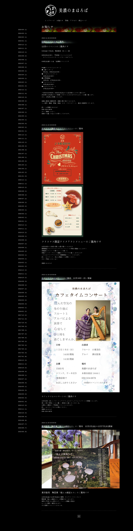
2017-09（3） (23, 326)
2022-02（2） (23, 127)
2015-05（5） (23, 431)
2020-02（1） (23, 217)
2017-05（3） (23, 341)
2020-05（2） (23, 206)
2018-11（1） (23, 273)
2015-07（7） (23, 424)
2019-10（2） (23, 232)
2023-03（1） (23, 78)
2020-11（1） (23, 183)
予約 (66, 20)
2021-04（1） (23, 165)
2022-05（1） (23, 116)
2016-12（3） (23, 360)
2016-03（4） (23, 394)
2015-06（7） (23, 428)
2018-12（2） (23, 270)
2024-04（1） (23, 29)
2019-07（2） (23, 243)
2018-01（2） (23, 311)
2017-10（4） (23, 322)
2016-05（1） (23, 386)
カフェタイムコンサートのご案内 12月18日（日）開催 (67, 278)
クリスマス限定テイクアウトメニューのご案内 (62, 128)
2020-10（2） (23, 187)
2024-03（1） (23, 33)
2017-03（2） (23, 349)
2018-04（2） (23, 300)
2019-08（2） (23, 240)
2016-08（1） (23, 375)
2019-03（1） (23, 258)
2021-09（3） (23, 146)
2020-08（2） (23, 195)
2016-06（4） (23, 382)
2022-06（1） (23, 112)
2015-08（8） (23, 420)
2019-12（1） (23, 225)
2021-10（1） (23, 142)
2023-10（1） (23, 52)
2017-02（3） (23, 352)
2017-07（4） (23, 334)
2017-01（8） (23, 356)
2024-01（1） (23, 41)
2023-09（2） (23, 56)
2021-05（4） (23, 161)
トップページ (50, 20)
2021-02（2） (23, 172)
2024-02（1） (23, 37)
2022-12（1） (23, 89)
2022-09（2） (23, 101)
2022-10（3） (23, 97)
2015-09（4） (23, 416)
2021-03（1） (23, 168)
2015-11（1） (23, 409)
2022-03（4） (23, 123)
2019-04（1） (23, 255)
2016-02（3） (23, 397)
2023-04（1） (23, 74)
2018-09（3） (23, 281)
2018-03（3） (23, 304)
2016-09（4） (23, 371)
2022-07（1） (23, 108)
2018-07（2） (23, 289)
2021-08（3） (23, 149)
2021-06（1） (23, 157)
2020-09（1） (23, 191)
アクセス (73, 20)
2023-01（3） (23, 86)
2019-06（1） (23, 247)
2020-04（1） (23, 210)
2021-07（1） (23, 153)
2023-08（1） (23, 59)
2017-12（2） (23, 315)
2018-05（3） (23, 296)
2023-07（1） (23, 63)
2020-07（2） (23, 198)
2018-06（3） (23, 292)
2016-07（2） (23, 379)
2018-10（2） (23, 277)
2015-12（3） (23, 405)
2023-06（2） (23, 67)
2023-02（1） (23, 82)
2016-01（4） (23, 401)
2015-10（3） (23, 412)
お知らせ (60, 20)
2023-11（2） (23, 48)
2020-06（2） (23, 202)
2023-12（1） (23, 44)
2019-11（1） (23, 228)
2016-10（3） (23, 367)
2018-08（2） (23, 285)
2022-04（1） (23, 119)
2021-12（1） (23, 134)
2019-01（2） (23, 266)
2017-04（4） (23, 345)
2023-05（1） (23, 71)
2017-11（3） (23, 319)
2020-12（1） (23, 180)
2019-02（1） (23, 262)
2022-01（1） (23, 131)
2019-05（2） (23, 251)
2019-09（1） (23, 236)
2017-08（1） (23, 330)
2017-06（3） (23, 337)
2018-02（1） (23, 307)
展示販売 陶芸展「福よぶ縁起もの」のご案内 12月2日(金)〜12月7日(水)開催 (77, 426)
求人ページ (83, 20)
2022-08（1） (23, 104)
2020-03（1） (23, 213)
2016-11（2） (23, 364)
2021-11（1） (23, 138)
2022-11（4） (23, 93)
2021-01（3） (23, 176)
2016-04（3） (23, 390)
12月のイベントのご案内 (53, 41)
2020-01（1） (23, 221)
